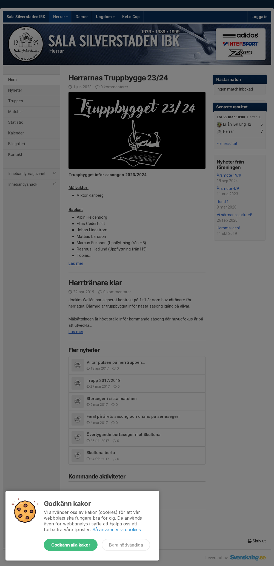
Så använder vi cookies (116, 529)
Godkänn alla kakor (70, 545)
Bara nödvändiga (126, 545)
